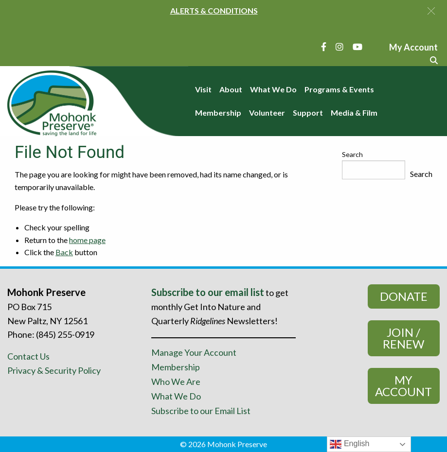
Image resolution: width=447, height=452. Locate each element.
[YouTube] (357, 46)
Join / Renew (403, 338)
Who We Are (175, 381)
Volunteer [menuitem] (267, 112)
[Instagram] (339, 46)
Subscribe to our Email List (200, 410)
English (349, 444)
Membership (175, 367)
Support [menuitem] (308, 112)
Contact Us (28, 356)
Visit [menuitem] (203, 89)
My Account (403, 386)
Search (352, 154)
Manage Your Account (193, 352)
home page (87, 239)
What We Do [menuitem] (273, 89)
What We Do (176, 396)
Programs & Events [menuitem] (339, 89)
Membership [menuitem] (218, 112)
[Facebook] (323, 46)
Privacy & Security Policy (54, 370)
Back (64, 252)
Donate (404, 296)
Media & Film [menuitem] (354, 112)
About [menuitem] (230, 89)
